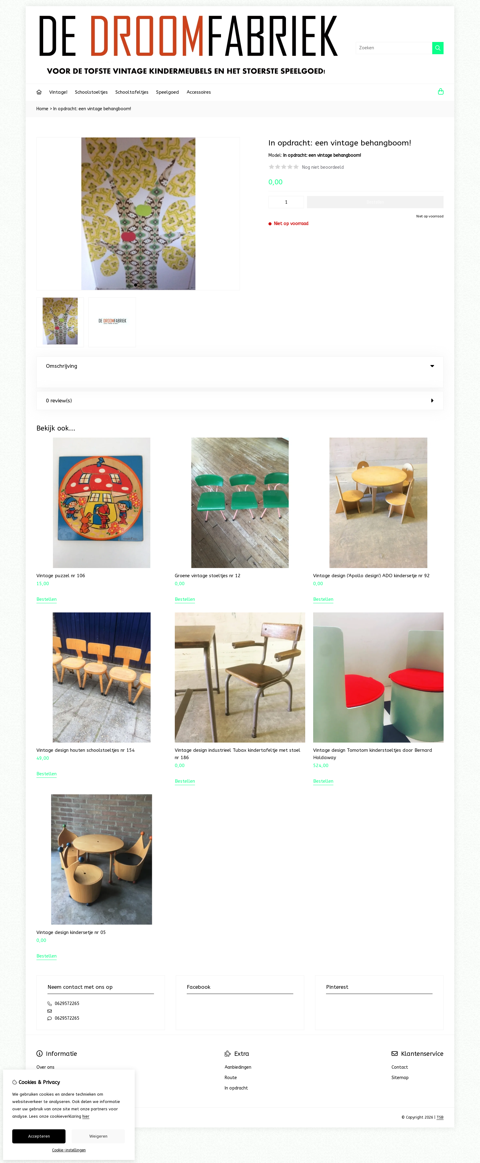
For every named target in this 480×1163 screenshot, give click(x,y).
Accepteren (39, 1136)
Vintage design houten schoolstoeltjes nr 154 (85, 737)
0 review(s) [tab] (240, 388)
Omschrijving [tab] (240, 366)
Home (42, 108)
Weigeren (98, 1136)
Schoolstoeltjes (91, 92)
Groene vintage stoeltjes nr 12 (208, 563)
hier (85, 1116)
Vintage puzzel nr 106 (60, 563)
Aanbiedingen (238, 1054)
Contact (400, 1054)
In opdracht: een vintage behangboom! (92, 108)
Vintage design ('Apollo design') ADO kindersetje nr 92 (371, 563)
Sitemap (400, 1065)
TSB (440, 1105)
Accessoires (199, 92)
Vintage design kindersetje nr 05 (71, 920)
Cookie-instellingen (69, 1150)
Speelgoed (167, 92)
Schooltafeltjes (131, 92)
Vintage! (58, 92)
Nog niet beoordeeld (323, 167)
